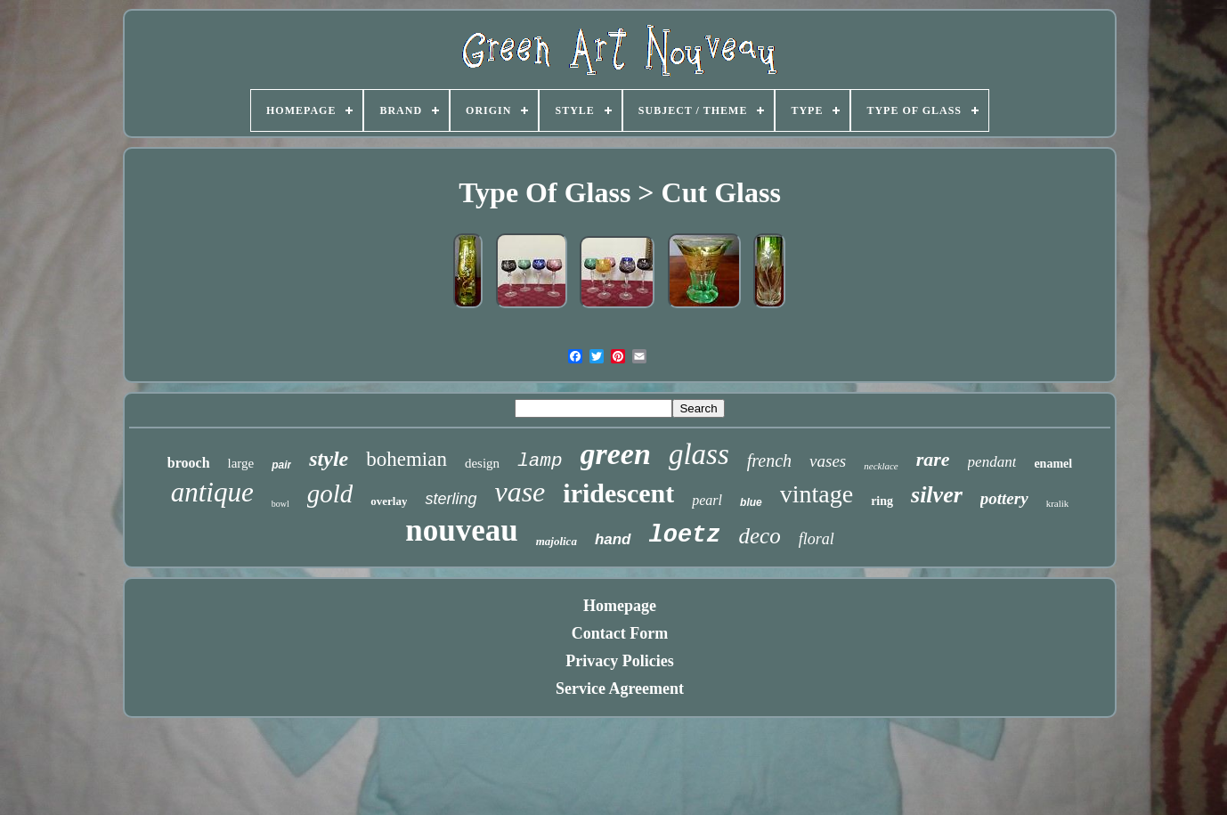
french (769, 460)
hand (613, 539)
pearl (707, 500)
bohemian (406, 459)
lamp (539, 461)
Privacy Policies (619, 661)
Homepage (619, 606)
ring (882, 501)
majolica (556, 541)
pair (281, 465)
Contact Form (620, 633)
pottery (1004, 498)
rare (933, 459)
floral (816, 539)
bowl (280, 504)
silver (937, 495)
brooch (188, 462)
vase (519, 492)
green (616, 453)
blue (751, 502)
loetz (685, 535)
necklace (881, 465)
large (241, 463)
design (482, 463)
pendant (992, 461)
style (328, 458)
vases (827, 461)
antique (212, 492)
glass (699, 454)
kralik (1057, 503)
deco (760, 536)
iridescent (618, 493)
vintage (816, 494)
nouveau (461, 530)
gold (330, 493)
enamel (1053, 463)
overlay (388, 501)
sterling (450, 499)
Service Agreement (620, 688)
